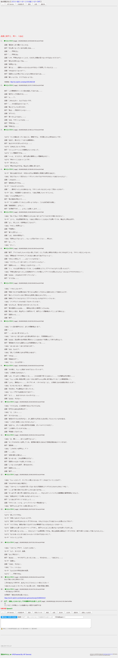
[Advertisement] (59, 20)
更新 (29, 4)
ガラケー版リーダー (18, 1)
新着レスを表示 (86, 612)
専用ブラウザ (38, 612)
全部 (35, 4)
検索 (47, 612)
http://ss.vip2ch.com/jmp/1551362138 (22, 82)
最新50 (43, 4)
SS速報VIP (21, 4)
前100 (61, 612)
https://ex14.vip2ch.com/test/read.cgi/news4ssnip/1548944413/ (25, 598)
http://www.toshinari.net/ (108, 655)
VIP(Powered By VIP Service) (21, 656)
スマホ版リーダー (31, 1)
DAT (38, 1)
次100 (68, 612)
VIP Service (10, 4)
